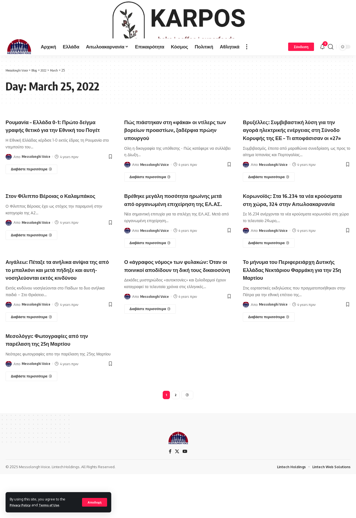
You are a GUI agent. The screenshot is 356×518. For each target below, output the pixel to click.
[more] (247, 65)
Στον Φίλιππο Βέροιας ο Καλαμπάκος (40, 226)
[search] (330, 65)
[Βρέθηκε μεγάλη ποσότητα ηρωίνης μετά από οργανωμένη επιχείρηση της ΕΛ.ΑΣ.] (150, 277)
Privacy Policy (22, 505)
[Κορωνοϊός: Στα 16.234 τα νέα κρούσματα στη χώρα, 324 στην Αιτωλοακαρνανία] (269, 277)
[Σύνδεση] (301, 65)
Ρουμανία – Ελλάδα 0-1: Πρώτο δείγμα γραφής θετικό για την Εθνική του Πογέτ (59, 148)
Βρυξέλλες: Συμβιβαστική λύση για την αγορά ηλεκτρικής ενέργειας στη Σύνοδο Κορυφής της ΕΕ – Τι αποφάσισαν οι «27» (295, 152)
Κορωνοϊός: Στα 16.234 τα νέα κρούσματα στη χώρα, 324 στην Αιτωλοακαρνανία (288, 230)
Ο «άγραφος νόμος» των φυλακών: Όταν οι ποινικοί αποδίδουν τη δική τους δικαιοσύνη (175, 304)
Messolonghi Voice (36, 183)
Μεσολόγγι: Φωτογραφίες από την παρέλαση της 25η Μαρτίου (55, 382)
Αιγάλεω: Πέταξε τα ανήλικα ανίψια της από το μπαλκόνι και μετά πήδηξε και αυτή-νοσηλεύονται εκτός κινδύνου (59, 308)
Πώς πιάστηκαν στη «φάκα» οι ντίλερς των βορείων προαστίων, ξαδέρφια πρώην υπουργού (172, 148)
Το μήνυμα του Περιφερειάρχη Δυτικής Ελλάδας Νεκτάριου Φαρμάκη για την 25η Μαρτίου (286, 304)
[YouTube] (185, 495)
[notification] (322, 65)
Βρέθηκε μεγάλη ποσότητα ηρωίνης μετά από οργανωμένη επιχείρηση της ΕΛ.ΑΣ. (175, 230)
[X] (177, 495)
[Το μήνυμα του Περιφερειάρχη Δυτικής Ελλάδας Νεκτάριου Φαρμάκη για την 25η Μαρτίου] (269, 351)
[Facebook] (170, 495)
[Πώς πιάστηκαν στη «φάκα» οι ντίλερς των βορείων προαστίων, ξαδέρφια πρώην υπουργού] (150, 195)
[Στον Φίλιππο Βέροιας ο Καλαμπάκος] (31, 269)
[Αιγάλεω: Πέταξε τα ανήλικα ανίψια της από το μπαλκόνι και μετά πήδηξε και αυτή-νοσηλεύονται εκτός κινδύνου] (31, 359)
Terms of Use (53, 505)
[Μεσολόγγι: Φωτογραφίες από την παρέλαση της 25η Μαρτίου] (31, 418)
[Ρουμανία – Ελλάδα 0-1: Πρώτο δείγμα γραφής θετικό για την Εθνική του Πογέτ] (31, 195)
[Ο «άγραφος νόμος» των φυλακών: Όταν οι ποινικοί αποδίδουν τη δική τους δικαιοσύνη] (150, 351)
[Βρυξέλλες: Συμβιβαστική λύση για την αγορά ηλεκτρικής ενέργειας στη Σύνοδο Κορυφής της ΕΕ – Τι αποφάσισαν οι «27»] (269, 203)
